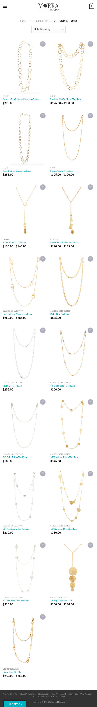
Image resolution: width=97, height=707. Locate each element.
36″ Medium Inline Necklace (64, 457)
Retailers (44, 694)
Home (24, 21)
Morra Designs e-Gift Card (49, 697)
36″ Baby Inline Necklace (62, 386)
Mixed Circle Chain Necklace (17, 171)
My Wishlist (59, 694)
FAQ (70, 694)
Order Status (27, 694)
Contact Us (10, 694)
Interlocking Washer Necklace (17, 314)
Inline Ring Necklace (13, 672)
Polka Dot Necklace (59, 314)
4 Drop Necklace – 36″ (61, 601)
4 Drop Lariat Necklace (14, 243)
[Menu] (5, 6)
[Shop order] (48, 29)
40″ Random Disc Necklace (63, 529)
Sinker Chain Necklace (61, 171)
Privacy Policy (84, 694)
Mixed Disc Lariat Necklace (64, 243)
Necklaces (40, 21)
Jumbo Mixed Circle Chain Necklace (21, 99)
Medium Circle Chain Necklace (65, 99)
